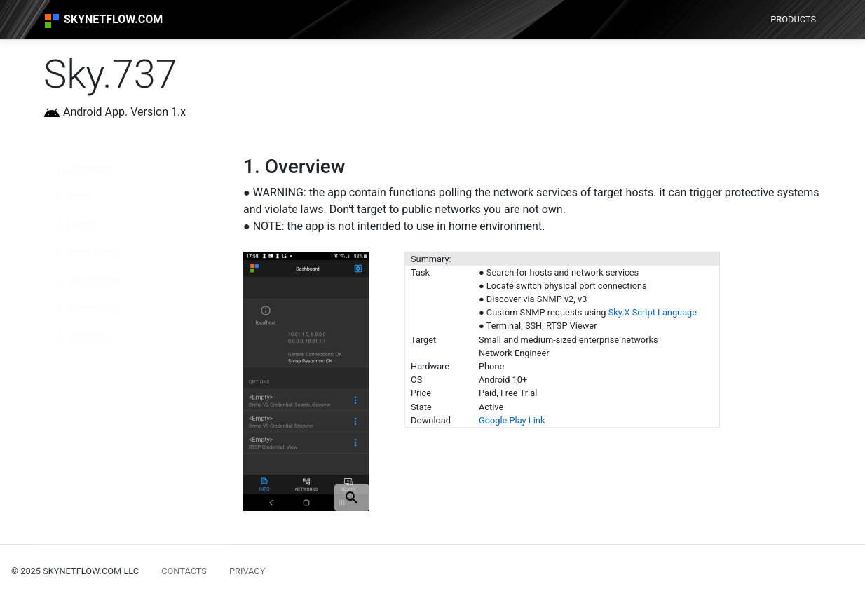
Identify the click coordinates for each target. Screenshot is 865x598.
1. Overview (83, 168)
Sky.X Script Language (652, 312)
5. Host (72, 196)
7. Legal (74, 224)
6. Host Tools (88, 252)
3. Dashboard (88, 308)
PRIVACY (247, 571)
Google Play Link (512, 420)
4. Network (82, 337)
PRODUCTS (793, 19)
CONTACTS (184, 571)
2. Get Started (89, 280)
